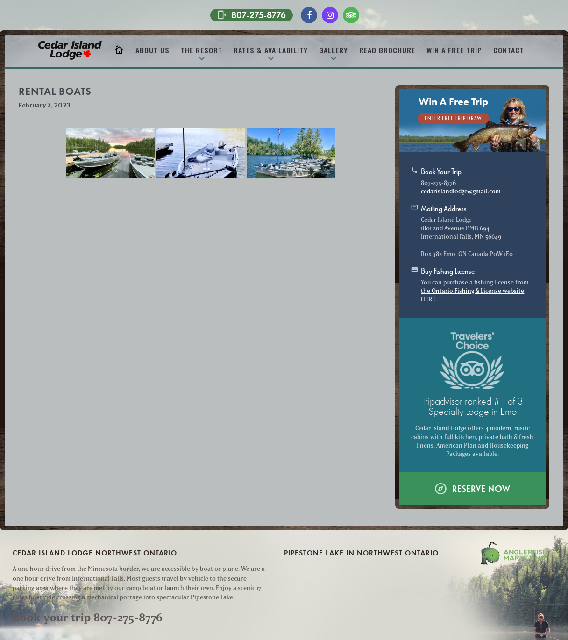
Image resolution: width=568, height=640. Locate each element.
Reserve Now (472, 488)
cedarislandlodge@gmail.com (461, 191)
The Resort (201, 50)
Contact (508, 50)
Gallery (333, 50)
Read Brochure (387, 50)
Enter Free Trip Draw (453, 118)
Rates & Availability (271, 50)
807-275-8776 (251, 14)
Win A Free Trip (454, 50)
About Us (152, 50)
